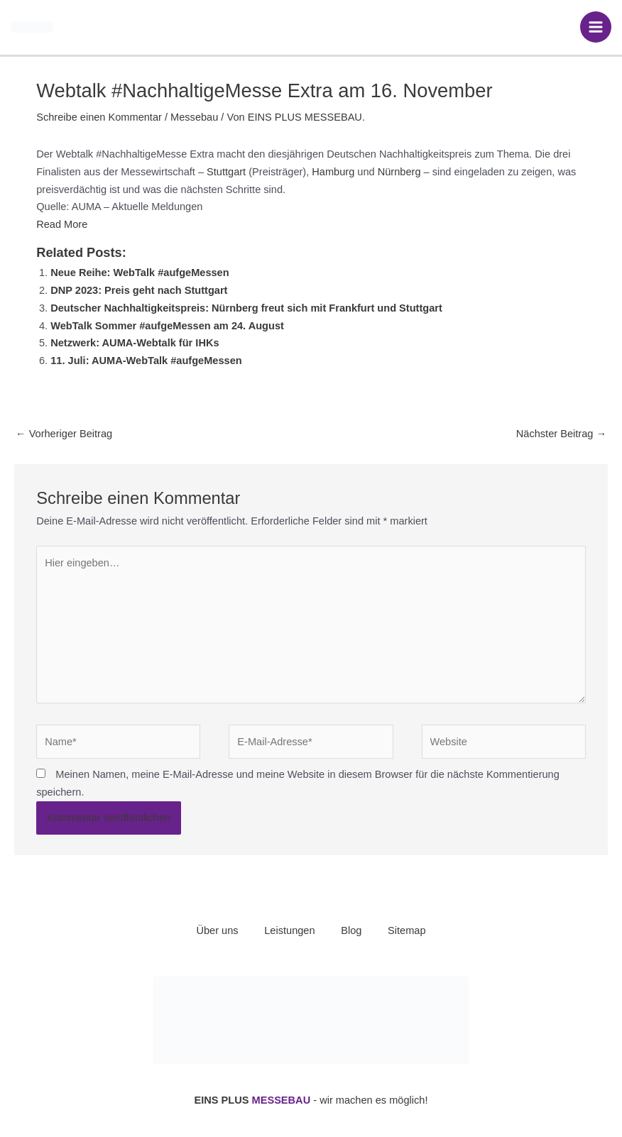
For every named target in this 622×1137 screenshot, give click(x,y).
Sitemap (410, 930)
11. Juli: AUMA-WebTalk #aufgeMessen (146, 360)
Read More (61, 224)
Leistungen (288, 930)
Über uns (213, 930)
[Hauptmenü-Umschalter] (595, 27)
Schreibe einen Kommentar (99, 117)
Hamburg (333, 171)
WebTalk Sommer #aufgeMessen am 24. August (167, 325)
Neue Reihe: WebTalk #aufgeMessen (139, 272)
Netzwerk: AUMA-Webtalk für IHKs (134, 342)
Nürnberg (399, 171)
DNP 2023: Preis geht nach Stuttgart (138, 290)
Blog (352, 930)
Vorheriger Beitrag (64, 433)
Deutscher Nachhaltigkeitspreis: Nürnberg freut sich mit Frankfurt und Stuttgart (246, 308)
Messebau (194, 117)
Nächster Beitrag (561, 433)
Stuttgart (226, 171)
